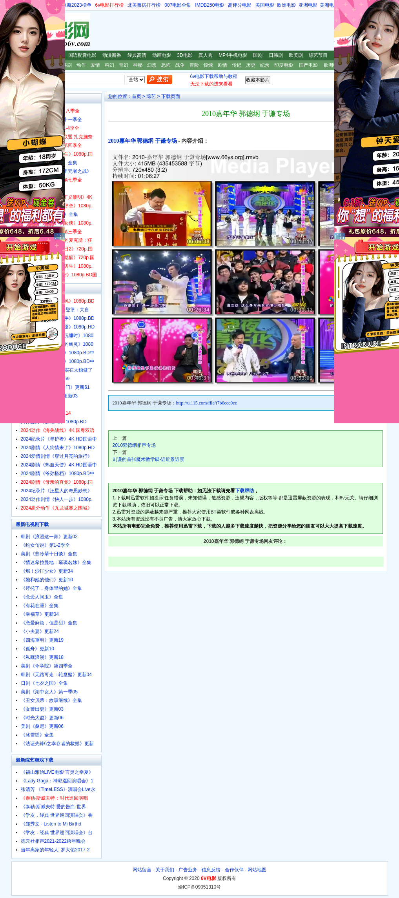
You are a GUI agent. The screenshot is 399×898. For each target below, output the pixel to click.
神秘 (137, 65)
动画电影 (161, 55)
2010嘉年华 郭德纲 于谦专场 (142, 141)
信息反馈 (211, 870)
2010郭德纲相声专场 (134, 445)
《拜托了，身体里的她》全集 (51, 588)
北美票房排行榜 (144, 5)
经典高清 (137, 55)
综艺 (151, 96)
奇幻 (123, 65)
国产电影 (308, 65)
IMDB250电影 (209, 5)
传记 (236, 65)
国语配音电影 (82, 55)
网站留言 (142, 870)
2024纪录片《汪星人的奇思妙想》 (57, 490)
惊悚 (208, 65)
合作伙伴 (234, 870)
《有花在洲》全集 (39, 605)
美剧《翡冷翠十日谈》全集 (49, 554)
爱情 (95, 65)
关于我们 (164, 870)
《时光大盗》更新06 (42, 717)
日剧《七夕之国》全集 (44, 683)
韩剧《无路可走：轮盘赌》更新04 (56, 674)
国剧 (257, 55)
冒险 (194, 65)
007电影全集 (177, 5)
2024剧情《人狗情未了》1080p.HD (58, 447)
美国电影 (264, 5)
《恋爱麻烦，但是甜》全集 (49, 623)
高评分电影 (239, 5)
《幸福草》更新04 (40, 614)
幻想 (152, 65)
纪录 (265, 65)
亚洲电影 (308, 5)
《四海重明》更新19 (42, 640)
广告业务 (188, 870)
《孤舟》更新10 (37, 648)
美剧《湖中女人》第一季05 (49, 692)
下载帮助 (244, 490)
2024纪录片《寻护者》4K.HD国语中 (59, 439)
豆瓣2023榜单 (76, 5)
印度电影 (283, 65)
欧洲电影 (286, 5)
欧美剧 (296, 55)
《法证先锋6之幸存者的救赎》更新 (57, 743)
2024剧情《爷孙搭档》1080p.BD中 (58, 473)
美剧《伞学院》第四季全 (47, 666)
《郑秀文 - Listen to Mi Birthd (51, 824)
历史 (250, 65)
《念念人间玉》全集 (42, 597)
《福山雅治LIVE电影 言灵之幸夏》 (57, 772)
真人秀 (206, 55)
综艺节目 (318, 55)
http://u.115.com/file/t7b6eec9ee (206, 403)
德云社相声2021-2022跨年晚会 (53, 841)
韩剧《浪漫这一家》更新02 (49, 536)
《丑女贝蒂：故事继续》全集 (51, 700)
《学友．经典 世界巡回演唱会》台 (57, 832)
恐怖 (166, 65)
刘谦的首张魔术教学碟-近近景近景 (149, 459)
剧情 (222, 65)
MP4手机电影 (233, 55)
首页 (136, 96)
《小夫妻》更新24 (40, 631)
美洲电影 (329, 5)
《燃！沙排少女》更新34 (47, 571)
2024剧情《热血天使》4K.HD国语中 (59, 465)
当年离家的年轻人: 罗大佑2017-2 (55, 850)
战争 (180, 65)
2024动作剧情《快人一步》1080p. (57, 499)
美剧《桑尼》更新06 (42, 726)
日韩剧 (276, 55)
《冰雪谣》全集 (37, 735)
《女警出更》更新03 (42, 709)
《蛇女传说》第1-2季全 (45, 545)
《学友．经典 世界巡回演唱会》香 (57, 815)
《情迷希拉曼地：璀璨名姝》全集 (56, 562)
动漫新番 (111, 55)
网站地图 (257, 870)
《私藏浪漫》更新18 (42, 657)
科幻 (109, 65)
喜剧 (67, 65)
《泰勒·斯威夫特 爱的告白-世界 (53, 806)
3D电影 (184, 55)
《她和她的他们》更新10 (47, 579)
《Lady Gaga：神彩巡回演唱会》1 (57, 781)
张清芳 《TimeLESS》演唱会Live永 (58, 789)
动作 (81, 65)
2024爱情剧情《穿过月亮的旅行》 (57, 456)
